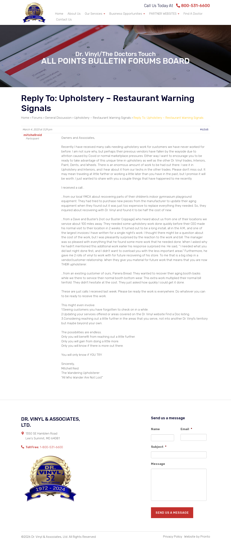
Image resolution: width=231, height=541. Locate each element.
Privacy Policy (172, 536)
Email (186, 429)
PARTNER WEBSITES (164, 13)
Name (155, 429)
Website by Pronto (197, 536)
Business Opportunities (127, 13)
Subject (158, 447)
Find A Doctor (193, 13)
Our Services (95, 13)
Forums (37, 118)
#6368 (204, 129)
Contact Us (64, 19)
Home (59, 13)
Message (158, 464)
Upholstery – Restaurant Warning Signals (102, 118)
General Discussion (58, 118)
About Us (74, 13)
